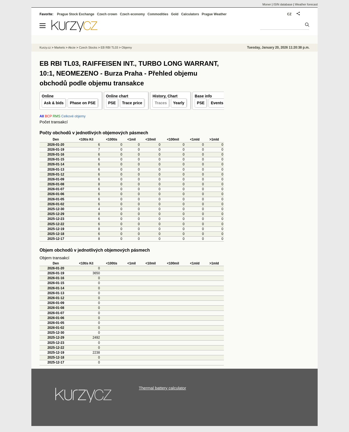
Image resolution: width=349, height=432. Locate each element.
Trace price (132, 103)
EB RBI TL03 (109, 47)
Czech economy (132, 14)
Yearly (178, 103)
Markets (59, 47)
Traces (161, 103)
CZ (289, 14)
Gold (174, 14)
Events (217, 103)
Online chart (117, 96)
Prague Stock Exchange (75, 14)
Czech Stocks (88, 47)
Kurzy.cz (45, 47)
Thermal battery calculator (162, 388)
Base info (203, 96)
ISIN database (283, 4)
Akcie (72, 47)
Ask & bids (54, 103)
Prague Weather (214, 14)
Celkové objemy (73, 116)
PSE (112, 103)
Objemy (127, 47)
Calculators (190, 14)
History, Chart (164, 96)
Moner (267, 4)
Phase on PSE (82, 103)
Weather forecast (306, 4)
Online (48, 96)
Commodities (158, 14)
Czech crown (107, 14)
